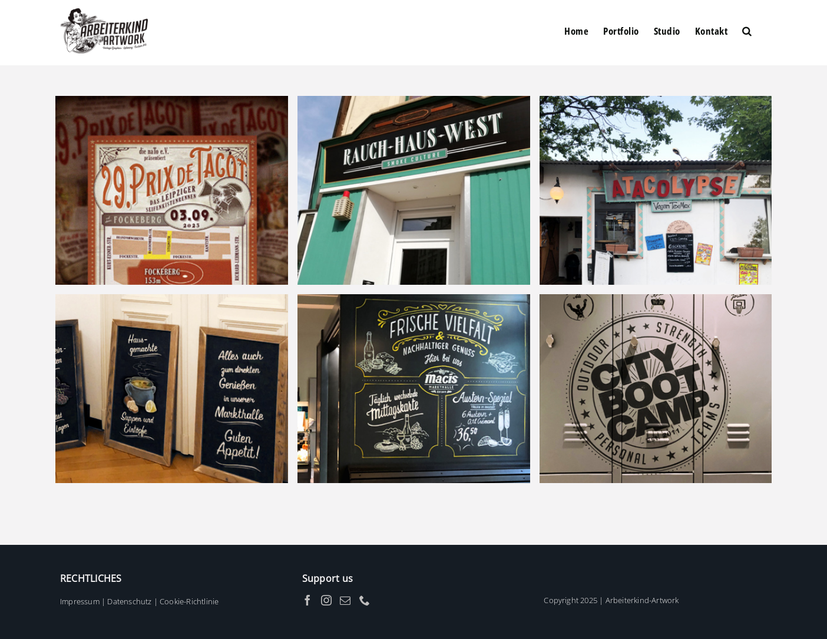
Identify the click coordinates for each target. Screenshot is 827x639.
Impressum (80, 601)
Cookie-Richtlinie (189, 601)
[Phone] (364, 600)
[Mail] (345, 600)
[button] (747, 31)
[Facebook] (307, 600)
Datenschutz (129, 601)
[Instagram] (326, 600)
